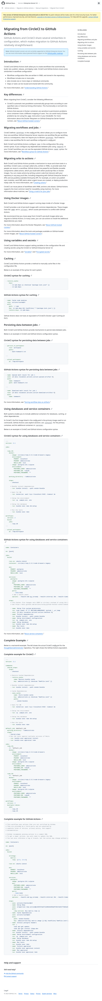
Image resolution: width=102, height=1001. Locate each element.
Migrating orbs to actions (20, 158)
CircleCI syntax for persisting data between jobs (28, 340)
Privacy (26, 994)
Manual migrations (42, 8)
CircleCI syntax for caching (18, 275)
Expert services (47, 994)
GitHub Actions (10, 8)
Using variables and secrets (21, 240)
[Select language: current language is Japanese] (98, 3)
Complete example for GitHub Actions (23, 819)
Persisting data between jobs (22, 324)
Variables (28, 252)
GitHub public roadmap (55, 53)
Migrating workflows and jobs (22, 127)
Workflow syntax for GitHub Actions (35, 152)
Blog (54, 994)
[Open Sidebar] (2, 8)
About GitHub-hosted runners (28, 121)
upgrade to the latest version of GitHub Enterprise (53, 17)
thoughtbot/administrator (13, 648)
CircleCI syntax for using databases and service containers (33, 435)
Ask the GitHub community (14, 973)
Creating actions (40, 183)
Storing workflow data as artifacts (37, 402)
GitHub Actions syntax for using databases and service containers (36, 540)
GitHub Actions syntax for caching (21, 295)
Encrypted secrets (43, 252)
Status (32, 994)
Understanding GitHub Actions (36, 88)
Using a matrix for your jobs (39, 191)
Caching (10, 258)
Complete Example (16, 640)
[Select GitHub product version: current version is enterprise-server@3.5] (29, 3)
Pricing (38, 994)
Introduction (12, 61)
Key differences (14, 94)
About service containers (34, 634)
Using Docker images (17, 198)
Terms (20, 994)
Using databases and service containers (28, 408)
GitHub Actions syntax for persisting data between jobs (32, 369)
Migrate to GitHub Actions (25, 8)
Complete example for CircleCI (20, 654)
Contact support (10, 976)
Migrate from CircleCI (57, 8)
